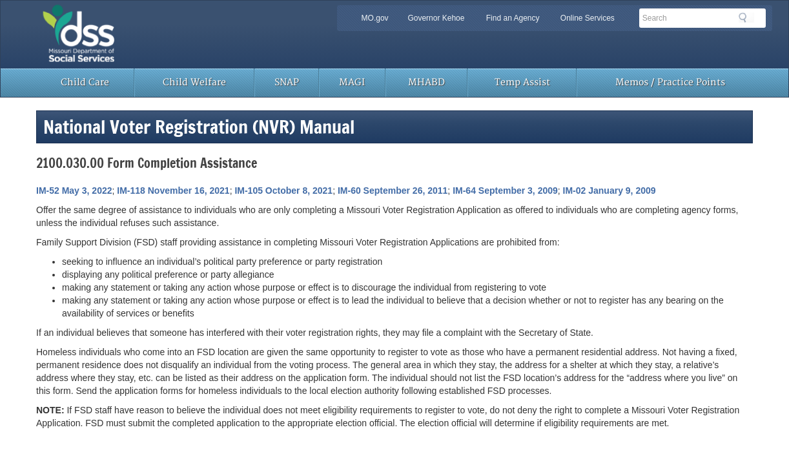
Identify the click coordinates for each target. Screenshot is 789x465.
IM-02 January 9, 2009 (609, 190)
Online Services (587, 18)
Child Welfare (194, 82)
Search (746, 17)
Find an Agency (513, 18)
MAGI (352, 82)
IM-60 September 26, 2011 (392, 190)
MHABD (426, 82)
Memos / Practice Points (670, 82)
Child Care (85, 82)
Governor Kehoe (435, 18)
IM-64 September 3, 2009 (505, 190)
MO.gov (375, 18)
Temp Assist (522, 82)
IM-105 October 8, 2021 (283, 190)
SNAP (286, 82)
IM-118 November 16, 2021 (173, 190)
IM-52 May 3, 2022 (74, 190)
